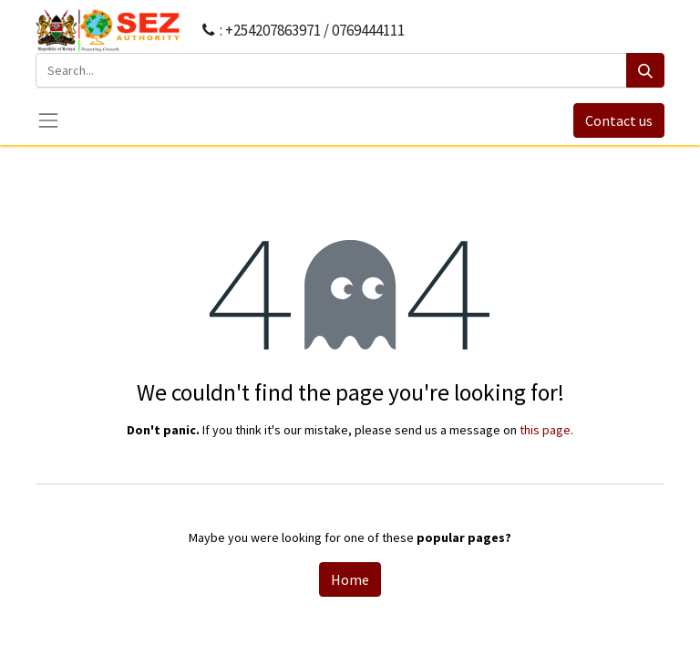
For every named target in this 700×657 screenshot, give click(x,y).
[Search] (645, 70)
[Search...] (331, 70)
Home (350, 579)
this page (545, 430)
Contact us (619, 120)
